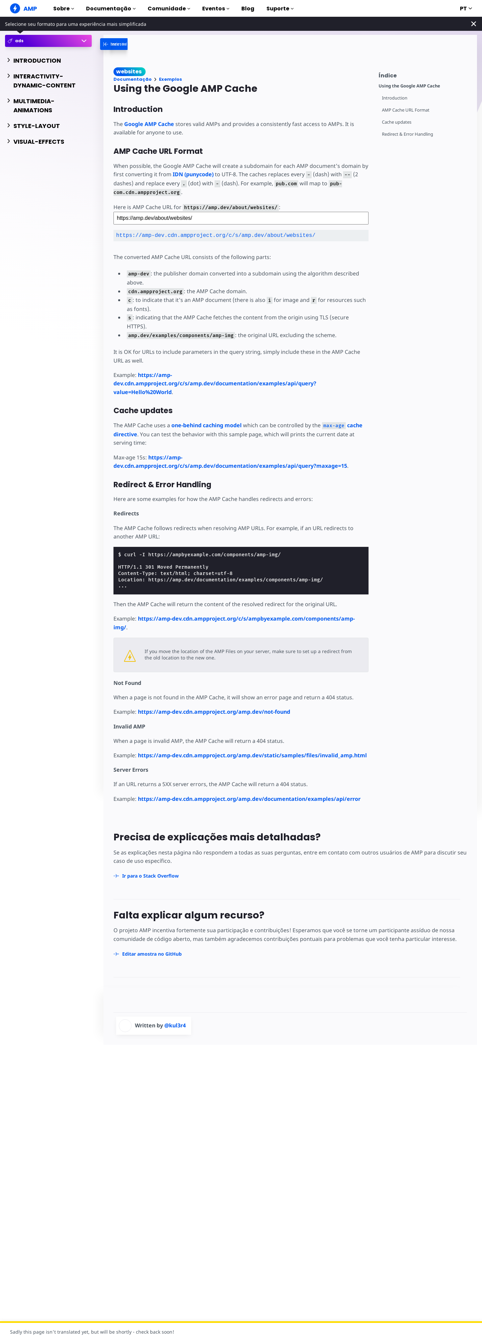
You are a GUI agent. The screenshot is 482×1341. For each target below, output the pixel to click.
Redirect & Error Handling (407, 134)
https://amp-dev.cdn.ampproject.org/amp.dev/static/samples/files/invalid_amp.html (252, 755)
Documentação (111, 8)
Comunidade (169, 8)
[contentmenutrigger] (424, 74)
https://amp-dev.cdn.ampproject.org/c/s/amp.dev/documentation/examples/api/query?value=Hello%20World (214, 383)
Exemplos (170, 79)
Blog (247, 8)
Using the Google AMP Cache (409, 86)
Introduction (394, 98)
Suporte (280, 8)
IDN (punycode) (193, 174)
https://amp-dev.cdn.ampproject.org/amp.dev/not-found (214, 711)
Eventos (215, 8)
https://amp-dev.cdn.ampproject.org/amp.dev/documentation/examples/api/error (249, 799)
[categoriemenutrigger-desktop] (132, 44)
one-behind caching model (206, 425)
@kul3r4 (175, 1025)
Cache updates (396, 122)
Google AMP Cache (149, 124)
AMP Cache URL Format (405, 110)
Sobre (63, 8)
